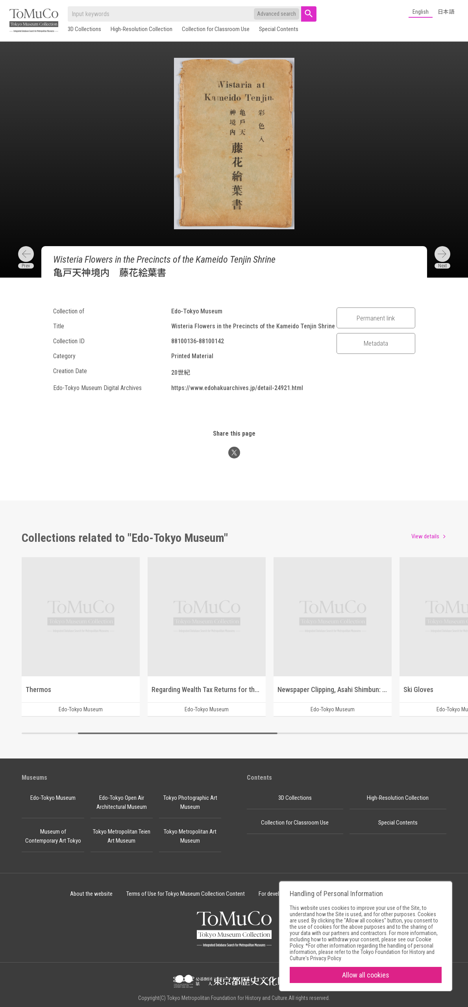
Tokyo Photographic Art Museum (190, 802)
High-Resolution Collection (141, 29)
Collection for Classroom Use (216, 29)
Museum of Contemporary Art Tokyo (53, 836)
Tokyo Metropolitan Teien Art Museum (121, 836)
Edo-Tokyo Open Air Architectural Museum (121, 802)
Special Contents (278, 29)
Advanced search (276, 13)
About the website (91, 893)
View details (425, 536)
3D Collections (84, 29)
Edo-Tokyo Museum (53, 797)
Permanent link (376, 318)
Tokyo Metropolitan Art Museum (190, 836)
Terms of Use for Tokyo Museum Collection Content (185, 893)
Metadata (376, 343)
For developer (274, 893)
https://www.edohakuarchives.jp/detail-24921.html (237, 388)
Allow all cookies (365, 975)
